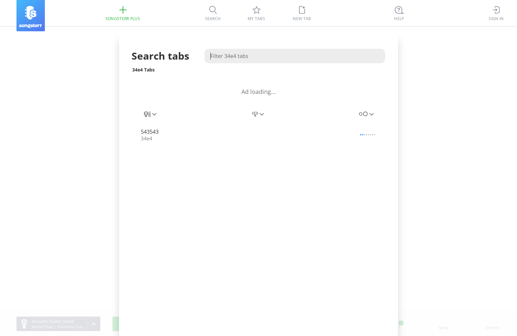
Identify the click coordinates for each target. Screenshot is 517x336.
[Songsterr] (30, 15)
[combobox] (151, 118)
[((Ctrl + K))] (399, 13)
